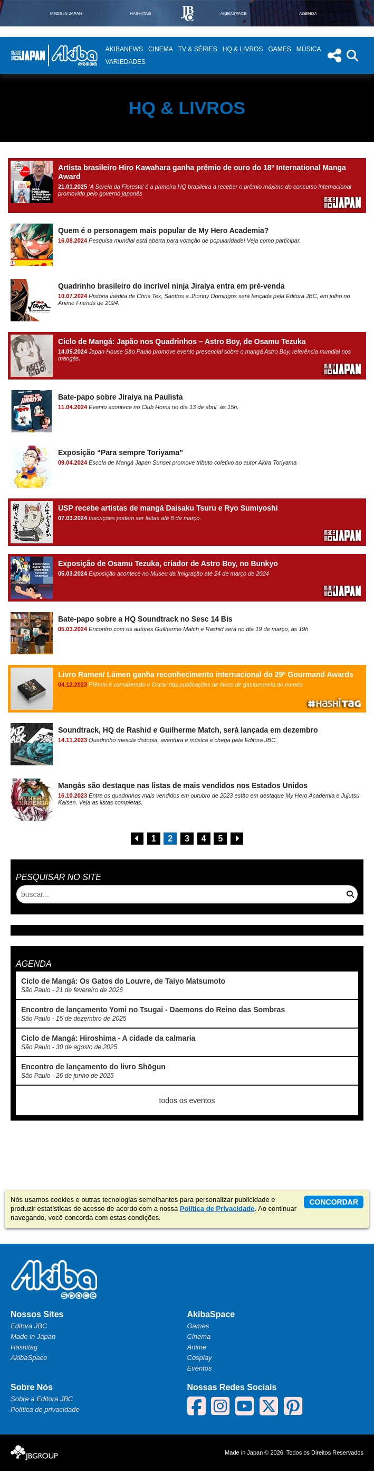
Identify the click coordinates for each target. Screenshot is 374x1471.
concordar (333, 1202)
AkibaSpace (29, 1358)
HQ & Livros (243, 49)
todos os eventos (187, 1100)
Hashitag (24, 1347)
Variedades (126, 62)
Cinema (160, 49)
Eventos (199, 1368)
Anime (197, 1347)
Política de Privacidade (217, 1209)
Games (279, 49)
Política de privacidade (45, 1409)
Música (308, 49)
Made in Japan (33, 1336)
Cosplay (199, 1358)
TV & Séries (197, 49)
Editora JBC (29, 1326)
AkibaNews (124, 49)
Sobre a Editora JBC (42, 1399)
